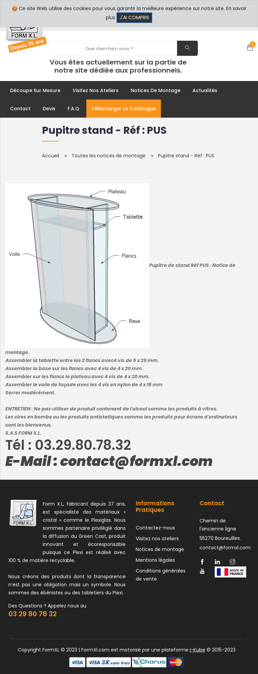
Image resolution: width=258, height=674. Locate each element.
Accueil (54, 155)
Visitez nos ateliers (96, 90)
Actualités (204, 90)
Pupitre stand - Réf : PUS (186, 155)
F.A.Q (73, 108)
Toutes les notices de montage (112, 155)
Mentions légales (155, 560)
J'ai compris (134, 17)
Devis (49, 108)
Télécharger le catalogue (123, 108)
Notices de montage (155, 90)
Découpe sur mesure (35, 90)
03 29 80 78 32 (32, 614)
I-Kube (197, 649)
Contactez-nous (155, 527)
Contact (20, 108)
